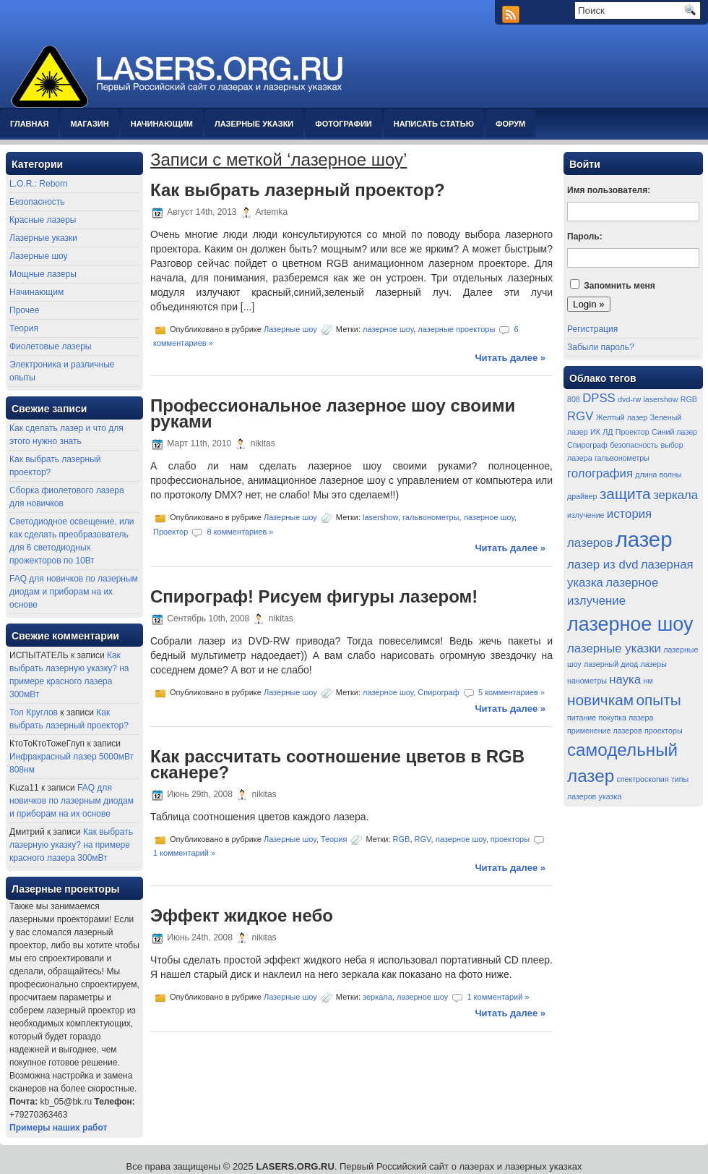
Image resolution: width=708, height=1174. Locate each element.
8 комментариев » (240, 531)
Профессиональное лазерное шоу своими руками (332, 413)
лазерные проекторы (456, 329)
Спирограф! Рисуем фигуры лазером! (314, 596)
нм (648, 680)
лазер (644, 539)
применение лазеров (604, 730)
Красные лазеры (42, 220)
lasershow (380, 517)
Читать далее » (510, 357)
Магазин (89, 123)
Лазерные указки (254, 123)
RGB (401, 839)
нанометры (587, 680)
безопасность (634, 445)
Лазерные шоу (38, 256)
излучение (586, 515)
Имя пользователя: (608, 190)
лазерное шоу (388, 329)
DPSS (599, 398)
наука (625, 679)
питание (581, 717)
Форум (510, 123)
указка (610, 796)
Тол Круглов (33, 712)
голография (600, 473)
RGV (423, 839)
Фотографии (343, 123)
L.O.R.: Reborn (38, 184)
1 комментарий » (184, 852)
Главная (29, 123)
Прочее (24, 310)
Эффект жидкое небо (241, 915)
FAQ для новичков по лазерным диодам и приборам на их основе (73, 592)
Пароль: (585, 236)
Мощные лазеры (43, 274)
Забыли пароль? (600, 347)
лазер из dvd (602, 564)
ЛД (608, 432)
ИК (595, 432)
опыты (658, 700)
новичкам (600, 700)
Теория (23, 328)
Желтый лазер (622, 417)
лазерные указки (614, 648)
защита (625, 493)
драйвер (582, 496)
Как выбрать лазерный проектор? (297, 190)
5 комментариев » (511, 691)
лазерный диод (611, 664)
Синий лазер (674, 432)
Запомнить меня (619, 286)
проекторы (510, 839)
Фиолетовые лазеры (50, 346)
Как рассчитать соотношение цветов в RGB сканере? (337, 764)
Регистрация (592, 329)
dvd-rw (629, 399)
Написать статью (434, 123)
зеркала (377, 996)
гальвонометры (430, 517)
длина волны (658, 474)
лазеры (654, 664)
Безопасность (37, 202)
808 (573, 399)
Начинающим (162, 123)
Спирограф (438, 691)
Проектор (170, 531)
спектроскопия (643, 779)
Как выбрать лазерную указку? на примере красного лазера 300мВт (71, 845)
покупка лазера (626, 717)
